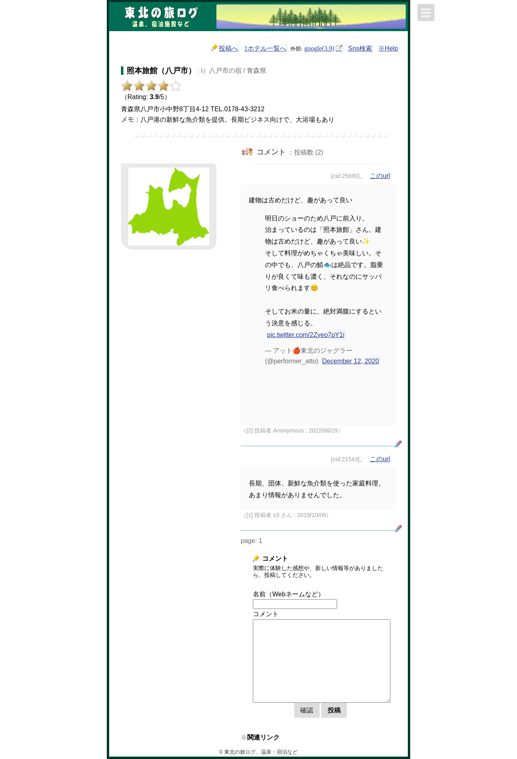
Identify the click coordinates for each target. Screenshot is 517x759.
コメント (266, 614)
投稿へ (224, 48)
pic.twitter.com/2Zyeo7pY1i (305, 334)
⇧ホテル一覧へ (265, 48)
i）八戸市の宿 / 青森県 (233, 70)
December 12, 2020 (350, 361)
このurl (380, 175)
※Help (388, 48)
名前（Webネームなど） (288, 594)
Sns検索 (360, 48)
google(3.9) (319, 48)
